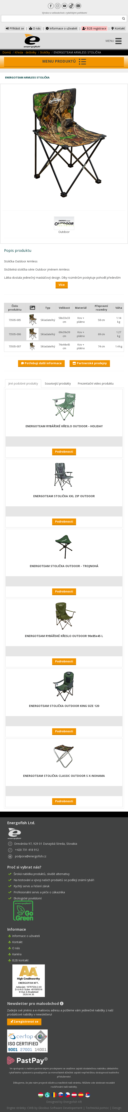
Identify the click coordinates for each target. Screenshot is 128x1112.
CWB (30, 1108)
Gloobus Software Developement (60, 1108)
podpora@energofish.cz (30, 856)
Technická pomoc (97, 1108)
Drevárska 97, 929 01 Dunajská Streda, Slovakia (45, 844)
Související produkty (58, 383)
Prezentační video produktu (96, 383)
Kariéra (17, 954)
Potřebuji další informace (41, 363)
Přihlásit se (15, 28)
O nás (35, 28)
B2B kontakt (20, 960)
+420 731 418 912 (27, 850)
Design (116, 1108)
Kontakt (118, 28)
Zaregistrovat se (26, 1021)
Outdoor (64, 232)
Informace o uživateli (61, 28)
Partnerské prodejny (90, 363)
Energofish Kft (72, 1102)
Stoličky (45, 52)
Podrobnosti (64, 451)
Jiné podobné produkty (23, 383)
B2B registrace (94, 28)
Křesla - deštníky (25, 52)
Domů (6, 52)
